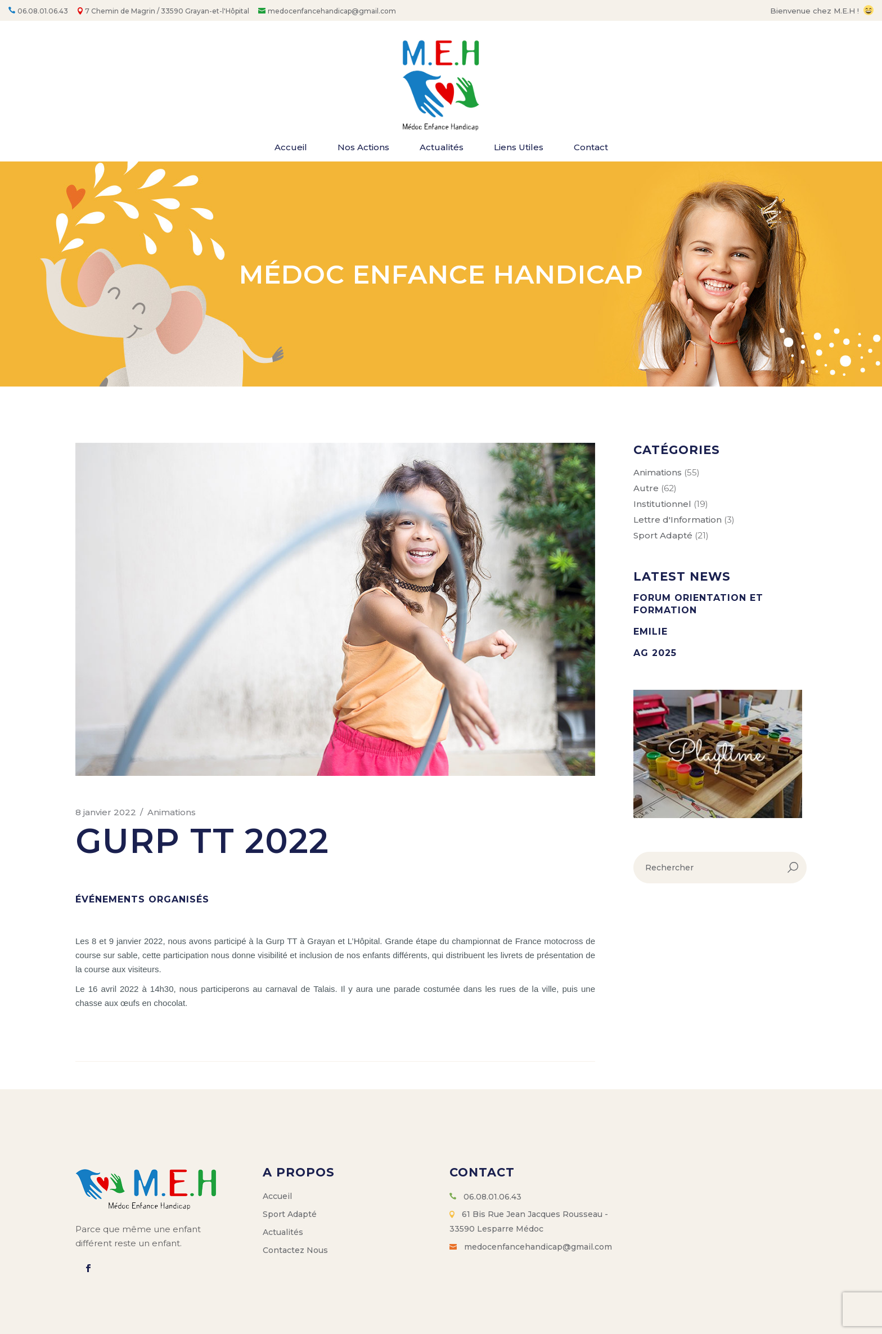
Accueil (277, 1196)
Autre (646, 488)
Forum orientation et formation (698, 604)
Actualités (283, 1232)
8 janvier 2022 (105, 812)
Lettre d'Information (677, 519)
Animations (171, 812)
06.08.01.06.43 (42, 11)
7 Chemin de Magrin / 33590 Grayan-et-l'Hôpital (167, 11)
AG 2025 (655, 653)
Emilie (650, 631)
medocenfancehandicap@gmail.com (332, 11)
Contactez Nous (295, 1250)
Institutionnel (662, 503)
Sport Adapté (662, 535)
